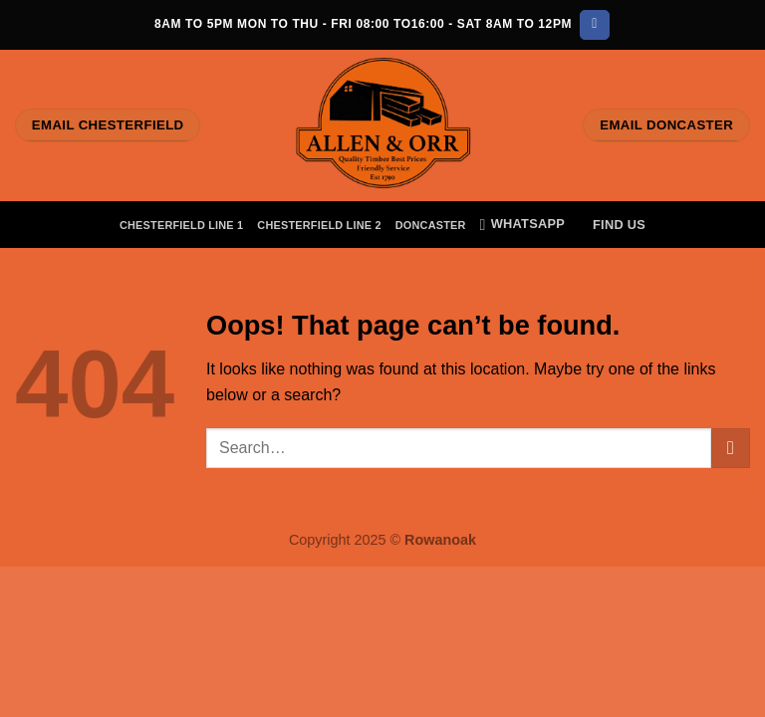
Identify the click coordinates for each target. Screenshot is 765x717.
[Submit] (730, 447)
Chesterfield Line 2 (319, 225)
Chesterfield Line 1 (181, 225)
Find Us (619, 224)
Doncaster (430, 225)
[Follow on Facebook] (594, 25)
